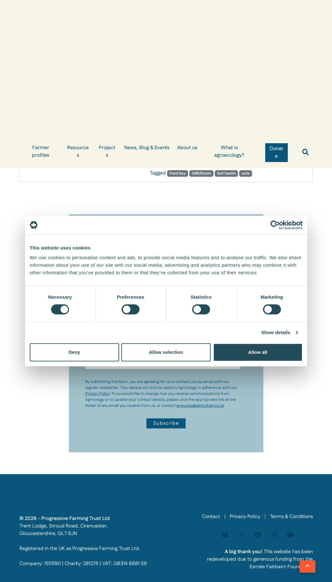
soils (246, 173)
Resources (78, 151)
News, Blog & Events (147, 147)
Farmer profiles (40, 151)
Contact (211, 516)
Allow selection (166, 352)
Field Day (177, 173)
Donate (276, 152)
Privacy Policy (97, 393)
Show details (275, 332)
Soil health (226, 173)
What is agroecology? (229, 151)
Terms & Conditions (291, 516)
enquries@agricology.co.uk (200, 405)
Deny (74, 352)
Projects (107, 151)
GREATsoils (201, 173)
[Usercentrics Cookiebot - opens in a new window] (275, 225)
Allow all (257, 352)
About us (187, 147)
